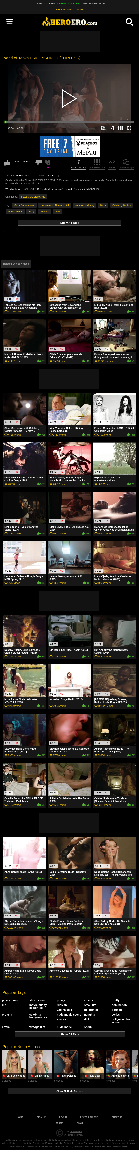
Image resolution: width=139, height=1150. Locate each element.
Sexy (31, 211)
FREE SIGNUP (63, 9)
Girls (57, 211)
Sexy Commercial (24, 205)
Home (20, 1117)
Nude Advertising (84, 205)
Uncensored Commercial (54, 205)
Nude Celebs (15, 211)
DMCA (80, 1123)
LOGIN (79, 9)
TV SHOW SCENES (45, 3)
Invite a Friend (89, 1117)
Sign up (41, 1117)
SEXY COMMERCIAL (33, 196)
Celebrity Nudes (121, 205)
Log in (63, 1117)
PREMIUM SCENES (69, 3)
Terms (59, 1123)
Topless (44, 211)
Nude (103, 205)
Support (117, 1117)
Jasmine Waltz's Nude (94, 3)
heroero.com (76, 1131)
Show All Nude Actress (69, 1091)
